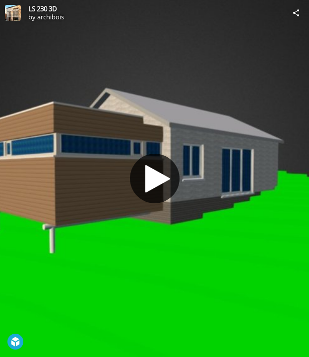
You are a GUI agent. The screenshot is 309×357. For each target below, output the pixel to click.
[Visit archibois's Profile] (13, 13)
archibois (50, 16)
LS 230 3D (42, 8)
